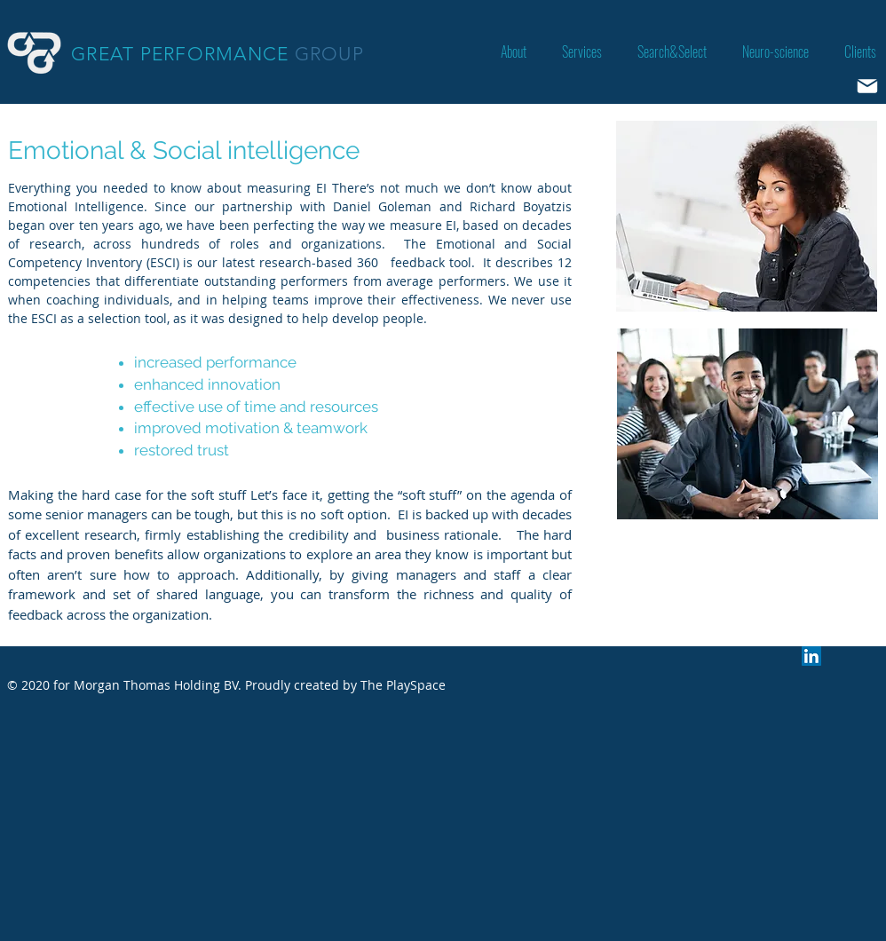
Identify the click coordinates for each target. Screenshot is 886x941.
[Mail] (867, 86)
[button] (582, 52)
